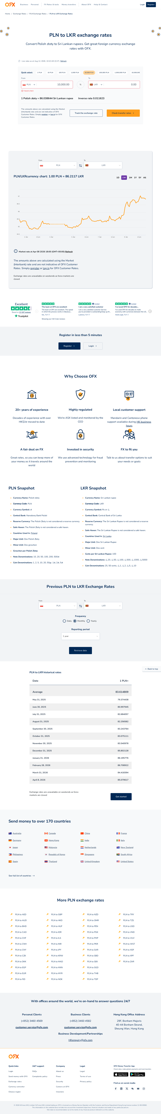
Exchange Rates (19, 14)
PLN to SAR (92, 949)
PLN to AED (20, 914)
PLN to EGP (20, 967)
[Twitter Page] (127, 1089)
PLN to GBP (56, 914)
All (144, 177)
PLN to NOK (56, 979)
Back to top (151, 669)
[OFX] (10, 5)
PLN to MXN (57, 967)
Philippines (18, 854)
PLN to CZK (20, 955)
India (87, 840)
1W (124, 177)
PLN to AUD (21, 920)
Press (58, 1076)
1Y (135, 177)
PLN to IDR (56, 932)
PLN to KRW (57, 955)
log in (53, 114)
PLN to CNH (21, 944)
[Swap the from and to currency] (80, 84)
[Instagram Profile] (144, 1089)
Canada (52, 833)
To (89, 78)
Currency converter (17, 1086)
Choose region (15, 1092)
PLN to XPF (128, 955)
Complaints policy (39, 1076)
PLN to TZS (128, 920)
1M (130, 177)
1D (117, 177)
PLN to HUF (56, 926)
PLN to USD (128, 926)
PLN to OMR (93, 920)
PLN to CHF (20, 938)
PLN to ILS (56, 938)
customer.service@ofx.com (32, 1027)
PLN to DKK (20, 961)
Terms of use (85, 1076)
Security (59, 1081)
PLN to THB (92, 973)
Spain (15, 861)
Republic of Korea (57, 854)
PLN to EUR (20, 973)
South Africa (126, 854)
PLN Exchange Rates (37, 14)
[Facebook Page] (116, 1089)
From (23, 78)
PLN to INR (56, 944)
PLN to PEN (92, 926)
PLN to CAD (21, 932)
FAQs (34, 1071)
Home (7, 14)
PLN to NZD (92, 914)
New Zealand (127, 847)
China (87, 833)
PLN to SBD (92, 955)
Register (150, 4)
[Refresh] (19, 61)
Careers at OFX (62, 1086)
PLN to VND (129, 932)
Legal (82, 1071)
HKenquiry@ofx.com (81, 1040)
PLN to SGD (92, 967)
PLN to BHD (21, 926)
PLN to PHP (92, 938)
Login (11, 1071)
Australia (17, 833)
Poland (34, 533)
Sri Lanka (107, 536)
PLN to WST (129, 944)
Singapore (89, 854)
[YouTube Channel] (138, 1089)
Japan (15, 847)
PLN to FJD (20, 979)
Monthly (81, 621)
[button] (40, 73)
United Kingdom (92, 861)
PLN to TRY (128, 914)
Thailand (53, 861)
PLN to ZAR (128, 961)
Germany (17, 840)
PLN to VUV (128, 938)
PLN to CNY (20, 949)
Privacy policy (85, 1081)
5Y (140, 177)
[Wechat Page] (132, 1089)
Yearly (94, 621)
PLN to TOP (92, 979)
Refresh (63, 61)
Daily (69, 621)
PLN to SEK (92, 961)
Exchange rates (15, 1081)
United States (127, 861)
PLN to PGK (92, 932)
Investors (60, 1092)
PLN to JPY (56, 949)
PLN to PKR (92, 944)
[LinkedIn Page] (121, 1089)
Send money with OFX (18, 1076)
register (44, 114)
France (124, 833)
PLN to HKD (56, 920)
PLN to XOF (128, 949)
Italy (123, 840)
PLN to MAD (57, 961)
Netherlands (90, 847)
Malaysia (53, 847)
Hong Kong (54, 840)
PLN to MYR (57, 973)
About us (60, 1071)
